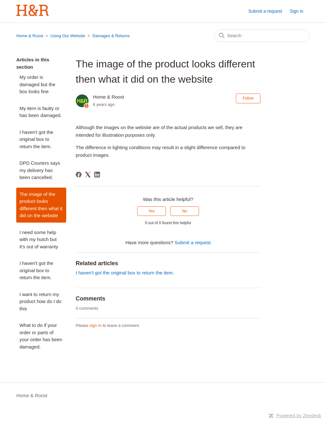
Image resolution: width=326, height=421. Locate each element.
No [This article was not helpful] (184, 211)
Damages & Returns (111, 35)
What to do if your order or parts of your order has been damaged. (40, 335)
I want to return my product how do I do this (40, 301)
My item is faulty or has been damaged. (40, 112)
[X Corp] (88, 174)
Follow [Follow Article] (248, 98)
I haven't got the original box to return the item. (36, 139)
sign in (95, 325)
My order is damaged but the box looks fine (37, 84)
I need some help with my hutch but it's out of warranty (38, 239)
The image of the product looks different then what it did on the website (40, 204)
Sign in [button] (296, 11)
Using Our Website (68, 35)
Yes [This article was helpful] (151, 211)
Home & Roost (29, 35)
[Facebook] (79, 174)
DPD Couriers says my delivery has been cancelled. (39, 170)
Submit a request (265, 11)
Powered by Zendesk (298, 415)
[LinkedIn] (97, 174)
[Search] (262, 35)
